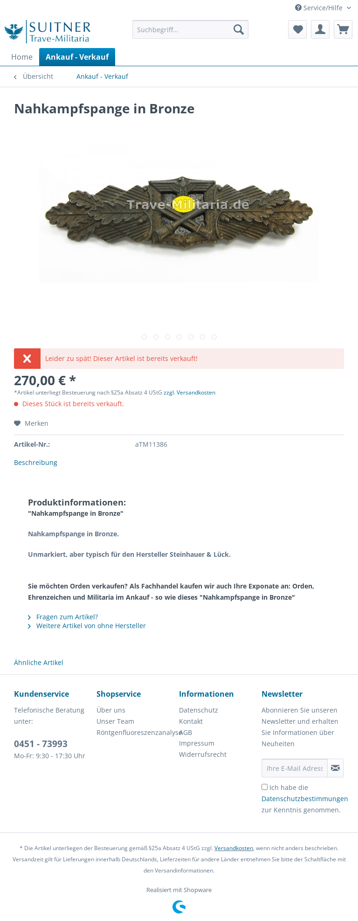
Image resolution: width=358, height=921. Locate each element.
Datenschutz (198, 710)
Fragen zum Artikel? (63, 616)
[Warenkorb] (343, 29)
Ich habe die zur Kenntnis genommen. (305, 798)
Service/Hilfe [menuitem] (319, 7)
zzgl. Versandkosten (189, 392)
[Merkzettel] (297, 29)
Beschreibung (35, 462)
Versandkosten (233, 848)
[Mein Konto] (320, 29)
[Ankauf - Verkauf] (77, 57)
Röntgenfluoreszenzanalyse (135, 732)
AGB (185, 732)
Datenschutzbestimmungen (305, 798)
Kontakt (191, 721)
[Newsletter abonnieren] (335, 768)
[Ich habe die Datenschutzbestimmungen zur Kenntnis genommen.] (265, 787)
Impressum (196, 743)
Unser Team (115, 721)
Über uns (110, 710)
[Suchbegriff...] (190, 29)
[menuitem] (190, 34)
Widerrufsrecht (203, 754)
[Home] (22, 57)
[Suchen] (238, 29)
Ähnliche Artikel (38, 662)
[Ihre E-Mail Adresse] (295, 768)
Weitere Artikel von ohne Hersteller (87, 625)
